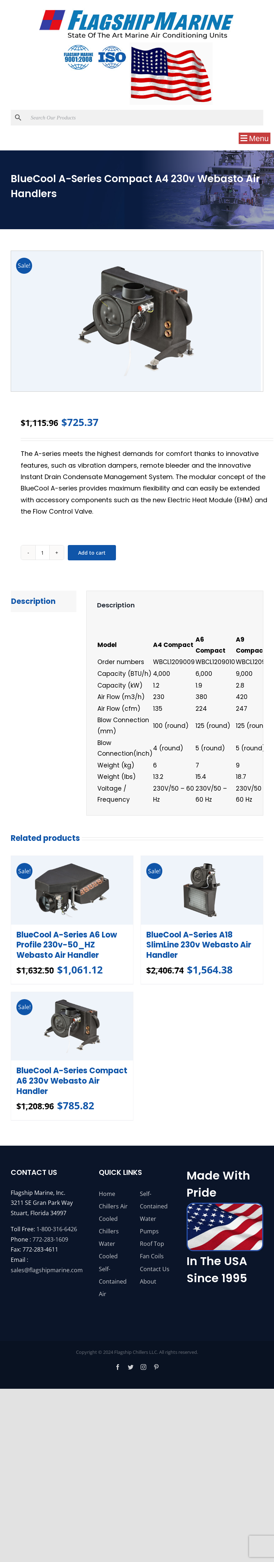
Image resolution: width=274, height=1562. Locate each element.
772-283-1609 (50, 1239)
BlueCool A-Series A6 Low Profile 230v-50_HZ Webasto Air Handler (66, 945)
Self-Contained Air (113, 1281)
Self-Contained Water (154, 1206)
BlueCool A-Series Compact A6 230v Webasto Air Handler (71, 1080)
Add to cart (92, 552)
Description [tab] (33, 601)
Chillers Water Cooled (109, 1243)
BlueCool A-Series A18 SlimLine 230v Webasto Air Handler (198, 945)
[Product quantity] (42, 552)
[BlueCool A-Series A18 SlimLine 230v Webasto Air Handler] (202, 890)
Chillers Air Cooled (113, 1212)
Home (107, 1194)
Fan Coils (152, 1256)
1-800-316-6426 (56, 1229)
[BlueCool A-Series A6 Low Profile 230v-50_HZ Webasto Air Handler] (72, 890)
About (148, 1281)
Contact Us (154, 1269)
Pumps (149, 1231)
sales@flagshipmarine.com (47, 1270)
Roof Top (152, 1244)
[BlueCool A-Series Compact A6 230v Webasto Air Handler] (72, 1026)
